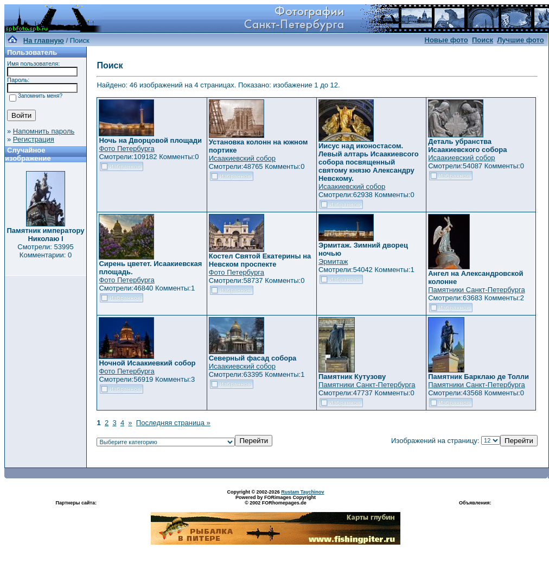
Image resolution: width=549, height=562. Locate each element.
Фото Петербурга (126, 148)
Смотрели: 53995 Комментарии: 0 (45, 251)
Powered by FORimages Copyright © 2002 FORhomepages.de (275, 500)
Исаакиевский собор (242, 158)
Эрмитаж (333, 261)
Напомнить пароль (43, 131)
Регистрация (33, 139)
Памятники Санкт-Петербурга (476, 290)
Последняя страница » (173, 423)
